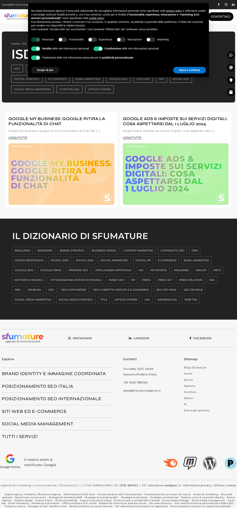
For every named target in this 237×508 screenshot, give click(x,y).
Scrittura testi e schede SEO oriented (137, 500)
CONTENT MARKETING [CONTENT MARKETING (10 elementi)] (139, 250)
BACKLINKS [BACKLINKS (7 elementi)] (22, 250)
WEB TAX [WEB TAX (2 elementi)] (190, 299)
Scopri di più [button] (45, 70)
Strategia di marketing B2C (101, 497)
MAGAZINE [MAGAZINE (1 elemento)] (181, 270)
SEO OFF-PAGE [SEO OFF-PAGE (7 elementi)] (166, 289)
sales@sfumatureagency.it (19, 4)
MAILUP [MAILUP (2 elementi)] (201, 270)
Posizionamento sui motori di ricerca (167, 494)
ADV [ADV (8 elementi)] (17, 68)
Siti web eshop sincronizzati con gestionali (141, 506)
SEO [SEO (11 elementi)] (51, 289)
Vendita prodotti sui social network (91, 506)
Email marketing (18, 503)
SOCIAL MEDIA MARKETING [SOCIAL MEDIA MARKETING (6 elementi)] (33, 299)
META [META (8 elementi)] (217, 270)
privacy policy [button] (174, 10)
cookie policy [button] (96, 18)
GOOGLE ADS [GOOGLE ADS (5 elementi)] (24, 270)
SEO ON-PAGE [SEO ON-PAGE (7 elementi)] (193, 289)
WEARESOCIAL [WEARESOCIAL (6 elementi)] (167, 299)
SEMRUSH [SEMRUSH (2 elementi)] (34, 289)
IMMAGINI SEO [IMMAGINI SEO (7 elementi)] (78, 270)
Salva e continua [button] (189, 70)
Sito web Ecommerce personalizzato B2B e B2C (204, 503)
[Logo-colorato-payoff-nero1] (18, 15)
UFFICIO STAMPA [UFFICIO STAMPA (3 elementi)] (99, 89)
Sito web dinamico (160, 503)
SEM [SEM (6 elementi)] (18, 289)
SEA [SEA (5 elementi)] (212, 280)
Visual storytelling (66, 500)
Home (15, 43)
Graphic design (23, 500)
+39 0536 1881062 (135, 382)
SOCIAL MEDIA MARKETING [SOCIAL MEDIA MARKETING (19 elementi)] (32, 89)
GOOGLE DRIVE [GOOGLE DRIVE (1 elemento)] (50, 270)
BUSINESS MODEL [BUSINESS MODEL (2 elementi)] (104, 250)
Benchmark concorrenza (30, 497)
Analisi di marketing (205, 494)
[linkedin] (233, 4)
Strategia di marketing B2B (65, 497)
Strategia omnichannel (164, 497)
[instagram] (226, 4)
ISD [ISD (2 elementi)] (141, 270)
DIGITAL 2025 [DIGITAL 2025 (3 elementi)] (84, 260)
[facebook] (219, 4)
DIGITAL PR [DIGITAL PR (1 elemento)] (143, 260)
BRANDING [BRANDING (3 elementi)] (45, 250)
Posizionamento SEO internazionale (119, 494)
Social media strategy (175, 500)
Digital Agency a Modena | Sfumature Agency (33, 494)
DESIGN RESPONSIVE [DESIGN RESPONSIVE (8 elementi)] (29, 260)
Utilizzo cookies (224, 485)
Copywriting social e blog (96, 500)
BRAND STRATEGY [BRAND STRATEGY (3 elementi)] (72, 250)
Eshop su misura (15, 506)
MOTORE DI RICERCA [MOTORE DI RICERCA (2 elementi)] (29, 280)
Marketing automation (45, 503)
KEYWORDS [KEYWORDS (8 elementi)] (159, 270)
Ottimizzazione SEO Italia (79, 494)
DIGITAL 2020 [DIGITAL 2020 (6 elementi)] (60, 260)
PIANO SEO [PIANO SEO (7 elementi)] (116, 280)
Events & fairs (44, 500)
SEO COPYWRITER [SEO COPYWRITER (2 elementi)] (73, 289)
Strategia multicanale (134, 497)
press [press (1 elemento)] (146, 280)
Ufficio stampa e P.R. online (79, 503)
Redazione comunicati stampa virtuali (122, 503)
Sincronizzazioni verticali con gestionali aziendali (200, 506)
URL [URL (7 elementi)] (147, 299)
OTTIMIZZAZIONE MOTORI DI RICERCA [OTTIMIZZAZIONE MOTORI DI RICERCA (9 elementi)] (76, 280)
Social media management (208, 500)
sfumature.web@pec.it (164, 485)
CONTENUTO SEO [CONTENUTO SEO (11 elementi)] (172, 250)
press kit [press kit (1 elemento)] (165, 280)
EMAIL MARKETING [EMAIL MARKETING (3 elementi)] (196, 260)
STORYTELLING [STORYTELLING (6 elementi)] (69, 89)
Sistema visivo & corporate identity (202, 497)
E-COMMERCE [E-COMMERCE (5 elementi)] (167, 260)
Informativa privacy (197, 485)
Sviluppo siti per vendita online (47, 506)
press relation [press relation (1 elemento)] (190, 280)
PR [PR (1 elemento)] (133, 280)
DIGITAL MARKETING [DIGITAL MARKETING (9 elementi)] (114, 260)
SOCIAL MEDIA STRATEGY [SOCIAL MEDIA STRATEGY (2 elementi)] (76, 299)
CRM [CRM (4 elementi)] (195, 250)
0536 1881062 (129, 485)
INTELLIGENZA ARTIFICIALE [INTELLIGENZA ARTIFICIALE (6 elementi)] (113, 270)
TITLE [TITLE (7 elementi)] (103, 299)
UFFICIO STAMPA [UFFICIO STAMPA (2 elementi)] (125, 299)
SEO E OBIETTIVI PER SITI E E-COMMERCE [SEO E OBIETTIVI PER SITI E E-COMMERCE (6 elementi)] (121, 289)
